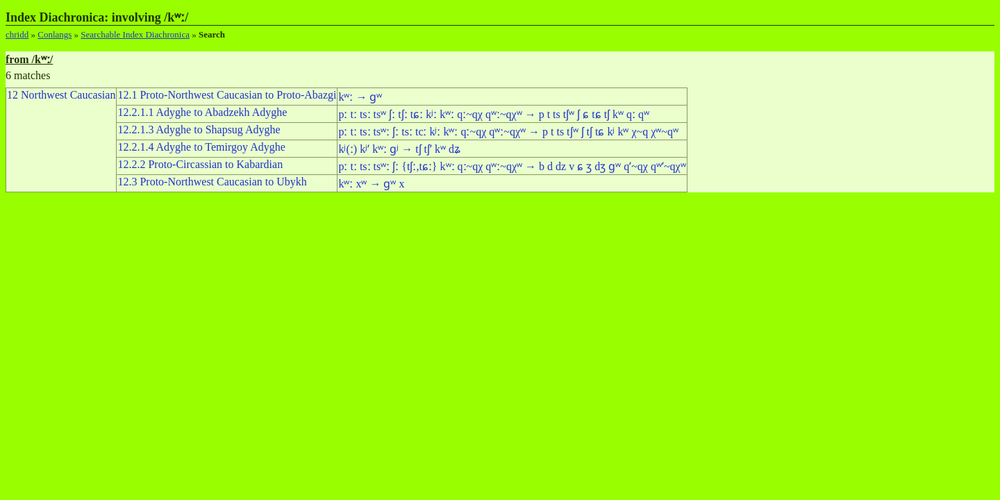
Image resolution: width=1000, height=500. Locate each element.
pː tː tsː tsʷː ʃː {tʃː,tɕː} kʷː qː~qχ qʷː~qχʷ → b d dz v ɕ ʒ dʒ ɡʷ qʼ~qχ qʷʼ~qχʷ (511, 166)
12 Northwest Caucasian (61, 95)
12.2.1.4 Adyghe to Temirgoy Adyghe (201, 147)
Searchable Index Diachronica (135, 34)
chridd (17, 34)
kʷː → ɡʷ (360, 97)
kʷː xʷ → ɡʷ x (371, 184)
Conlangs (55, 34)
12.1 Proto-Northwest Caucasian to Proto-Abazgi (226, 95)
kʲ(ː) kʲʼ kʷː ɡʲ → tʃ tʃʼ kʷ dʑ (399, 149)
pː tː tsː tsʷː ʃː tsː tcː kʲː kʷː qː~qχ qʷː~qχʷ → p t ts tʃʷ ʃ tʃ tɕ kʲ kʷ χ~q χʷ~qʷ (508, 132)
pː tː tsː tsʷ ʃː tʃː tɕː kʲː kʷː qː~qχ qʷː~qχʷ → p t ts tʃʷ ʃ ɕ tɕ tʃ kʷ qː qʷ (493, 114)
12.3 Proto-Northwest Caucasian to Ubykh (211, 182)
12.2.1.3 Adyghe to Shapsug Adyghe (198, 129)
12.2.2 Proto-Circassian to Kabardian (200, 164)
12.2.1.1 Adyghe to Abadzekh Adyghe (202, 112)
